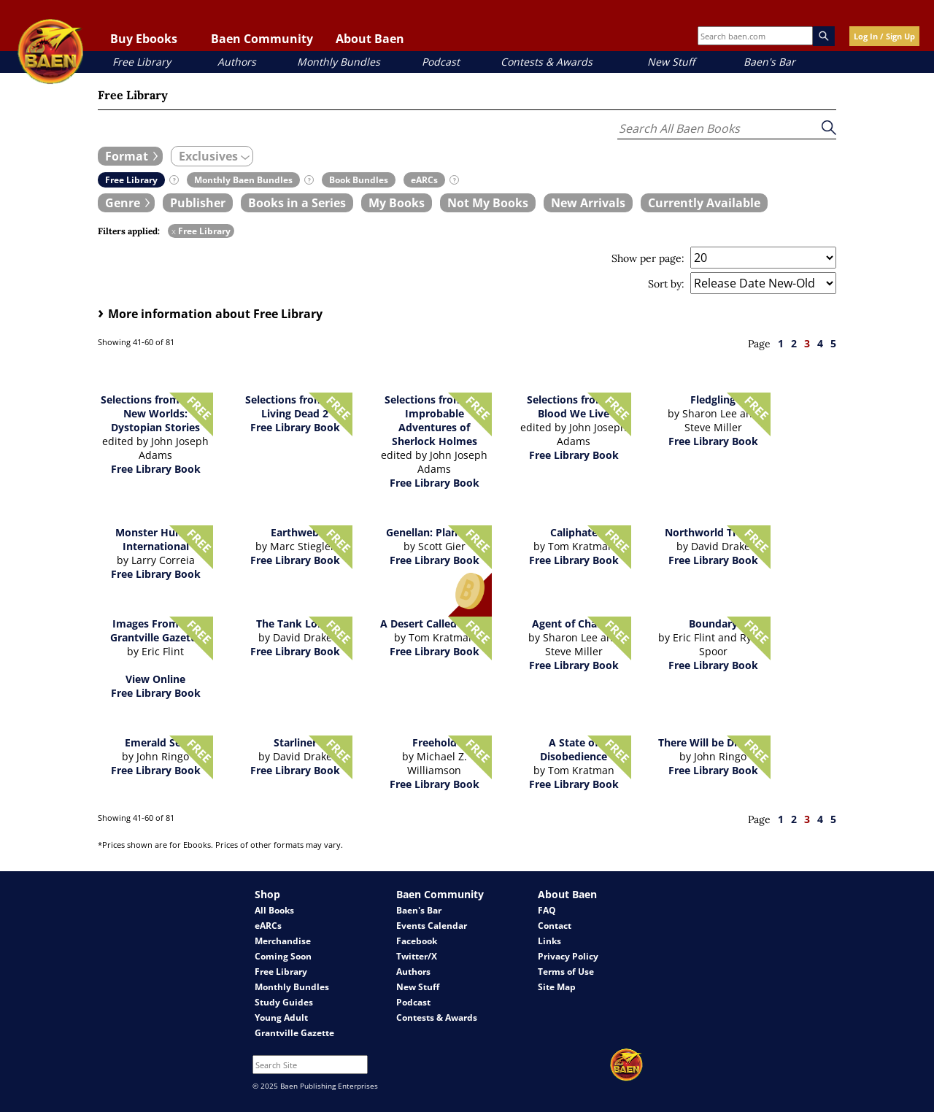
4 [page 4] (820, 343)
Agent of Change (573, 623)
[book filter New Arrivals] (588, 202)
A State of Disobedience (573, 749)
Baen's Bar (769, 62)
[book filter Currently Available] (704, 202)
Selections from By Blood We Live (574, 406)
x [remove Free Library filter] (173, 231)
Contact (554, 925)
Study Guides (284, 1002)
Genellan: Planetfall (434, 532)
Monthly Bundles (338, 62)
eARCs (268, 925)
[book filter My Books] (396, 202)
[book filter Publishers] (198, 202)
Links (549, 941)
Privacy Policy (568, 956)
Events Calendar (431, 925)
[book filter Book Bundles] (358, 180)
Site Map (557, 987)
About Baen (370, 39)
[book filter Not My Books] (488, 202)
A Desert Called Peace (434, 623)
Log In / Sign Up (884, 36)
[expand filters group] (130, 156)
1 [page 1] (781, 343)
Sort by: (666, 283)
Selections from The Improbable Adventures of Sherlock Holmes (435, 420)
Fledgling (713, 399)
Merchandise (283, 941)
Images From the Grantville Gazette (155, 630)
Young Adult (281, 1017)
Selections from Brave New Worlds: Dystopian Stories (156, 413)
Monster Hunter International (155, 539)
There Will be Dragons (713, 742)
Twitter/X (416, 956)
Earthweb (295, 532)
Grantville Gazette (294, 1033)
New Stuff (671, 62)
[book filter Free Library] (131, 180)
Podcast (441, 62)
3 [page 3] (807, 343)
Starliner (295, 742)
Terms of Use (566, 971)
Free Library (141, 62)
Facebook (416, 941)
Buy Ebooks (143, 39)
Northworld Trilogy (713, 532)
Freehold (434, 742)
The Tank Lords (294, 623)
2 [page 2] (794, 343)
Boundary (713, 623)
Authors (236, 62)
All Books (274, 910)
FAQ (547, 910)
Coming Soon (283, 956)
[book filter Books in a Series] (297, 202)
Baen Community (262, 39)
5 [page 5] (833, 343)
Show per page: (647, 258)
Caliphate (574, 532)
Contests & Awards (547, 62)
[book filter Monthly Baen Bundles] (243, 180)
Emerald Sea (156, 742)
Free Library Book (156, 469)
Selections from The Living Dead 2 (295, 406)
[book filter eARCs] (424, 180)
